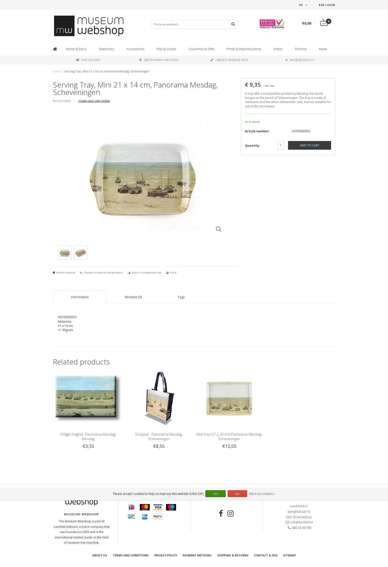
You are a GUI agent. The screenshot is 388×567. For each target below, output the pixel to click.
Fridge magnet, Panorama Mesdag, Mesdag (88, 436)
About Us (99, 555)
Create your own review (94, 101)
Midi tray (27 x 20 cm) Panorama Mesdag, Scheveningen (229, 436)
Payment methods (197, 555)
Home (57, 71)
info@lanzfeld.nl (302, 522)
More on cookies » (262, 494)
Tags (181, 297)
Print (173, 272)
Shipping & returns (232, 555)
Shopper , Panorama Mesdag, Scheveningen (159, 436)
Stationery (106, 49)
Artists (277, 49)
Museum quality (300, 60)
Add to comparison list (146, 272)
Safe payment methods (159, 60)
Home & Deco (76, 49)
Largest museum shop (229, 60)
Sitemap (289, 555)
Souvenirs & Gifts (201, 49)
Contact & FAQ (265, 555)
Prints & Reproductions (244, 49)
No (237, 494)
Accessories (135, 49)
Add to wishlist (65, 272)
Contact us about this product (103, 272)
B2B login (327, 5)
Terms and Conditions (131, 555)
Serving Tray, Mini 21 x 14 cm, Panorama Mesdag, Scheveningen (107, 71)
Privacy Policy (165, 555)
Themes (301, 49)
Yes (215, 494)
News (323, 49)
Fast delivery (88, 60)
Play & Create (166, 49)
